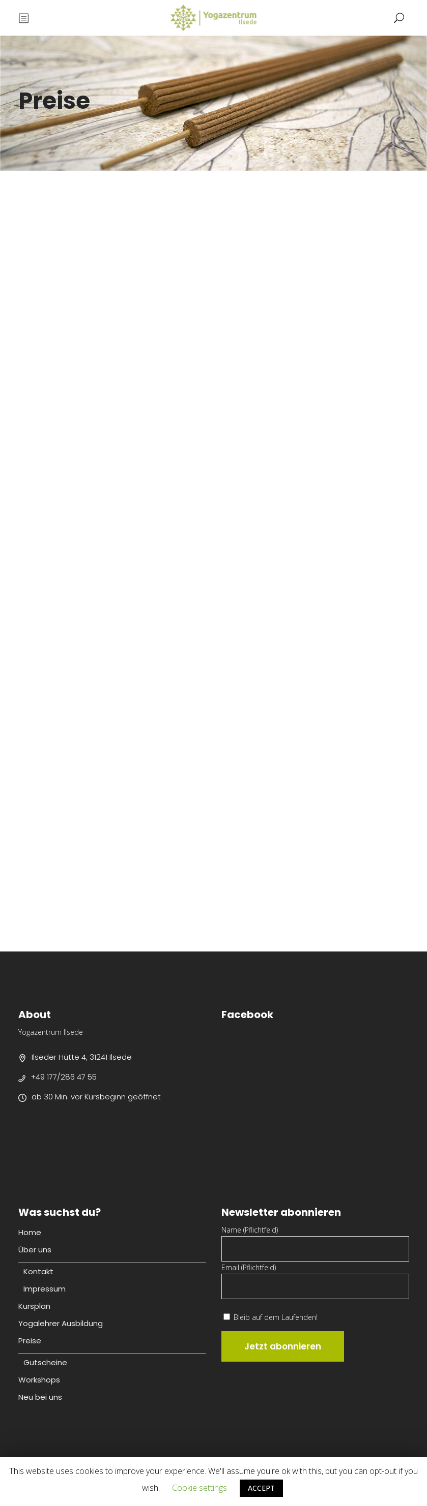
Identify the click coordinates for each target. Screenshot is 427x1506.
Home (29, 1232)
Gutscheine (45, 1362)
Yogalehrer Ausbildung (60, 1323)
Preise (29, 1340)
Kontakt (38, 1271)
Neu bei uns (40, 1397)
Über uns (34, 1249)
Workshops (39, 1379)
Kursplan (34, 1306)
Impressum (44, 1288)
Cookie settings (199, 1487)
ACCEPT (261, 1488)
